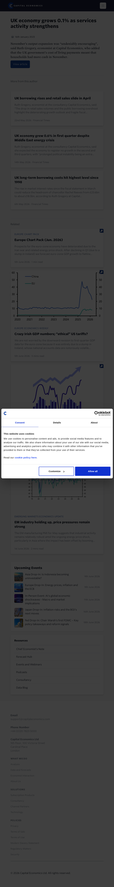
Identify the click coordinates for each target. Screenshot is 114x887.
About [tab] (94, 422)
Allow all (93, 471)
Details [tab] (57, 422)
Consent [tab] (20, 422)
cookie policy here (26, 457)
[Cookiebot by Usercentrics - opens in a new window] (96, 413)
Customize (56, 471)
